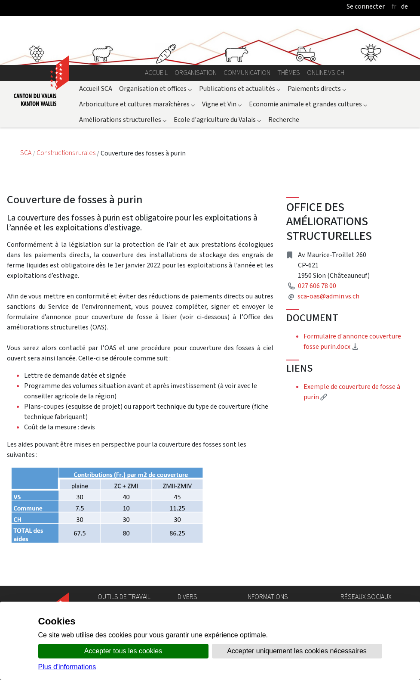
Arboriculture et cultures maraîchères (137, 104)
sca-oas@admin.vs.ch (328, 296)
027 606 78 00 (317, 285)
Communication (247, 72)
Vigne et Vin (222, 104)
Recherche (283, 119)
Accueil (156, 72)
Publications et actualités (240, 88)
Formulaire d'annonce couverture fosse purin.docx (357, 341)
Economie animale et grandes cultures (308, 104)
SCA (26, 153)
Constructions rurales (67, 153)
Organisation (196, 72)
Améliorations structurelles (123, 119)
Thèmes (288, 72)
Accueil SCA (95, 88)
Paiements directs (317, 88)
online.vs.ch (325, 72)
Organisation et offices (155, 88)
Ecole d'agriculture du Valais (217, 119)
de (404, 6)
